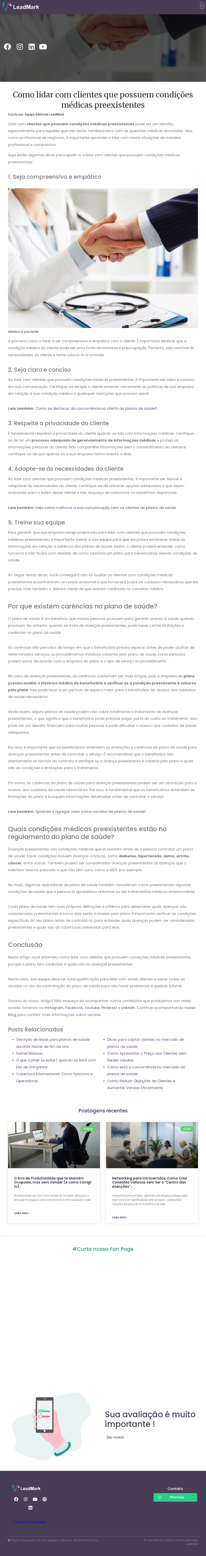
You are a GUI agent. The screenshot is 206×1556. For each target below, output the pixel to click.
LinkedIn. (128, 1007)
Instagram (54, 1007)
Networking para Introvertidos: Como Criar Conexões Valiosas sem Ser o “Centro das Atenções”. (149, 1182)
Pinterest (109, 1007)
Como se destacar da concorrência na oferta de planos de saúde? (96, 408)
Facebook (74, 1007)
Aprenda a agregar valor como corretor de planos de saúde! (90, 811)
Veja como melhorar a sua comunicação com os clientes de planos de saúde (105, 507)
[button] (202, 5)
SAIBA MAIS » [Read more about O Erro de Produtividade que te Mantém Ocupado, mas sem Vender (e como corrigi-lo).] (22, 1213)
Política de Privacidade (29, 1522)
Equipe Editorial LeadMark (44, 114)
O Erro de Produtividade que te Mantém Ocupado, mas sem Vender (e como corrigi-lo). (53, 1182)
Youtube (92, 1007)
